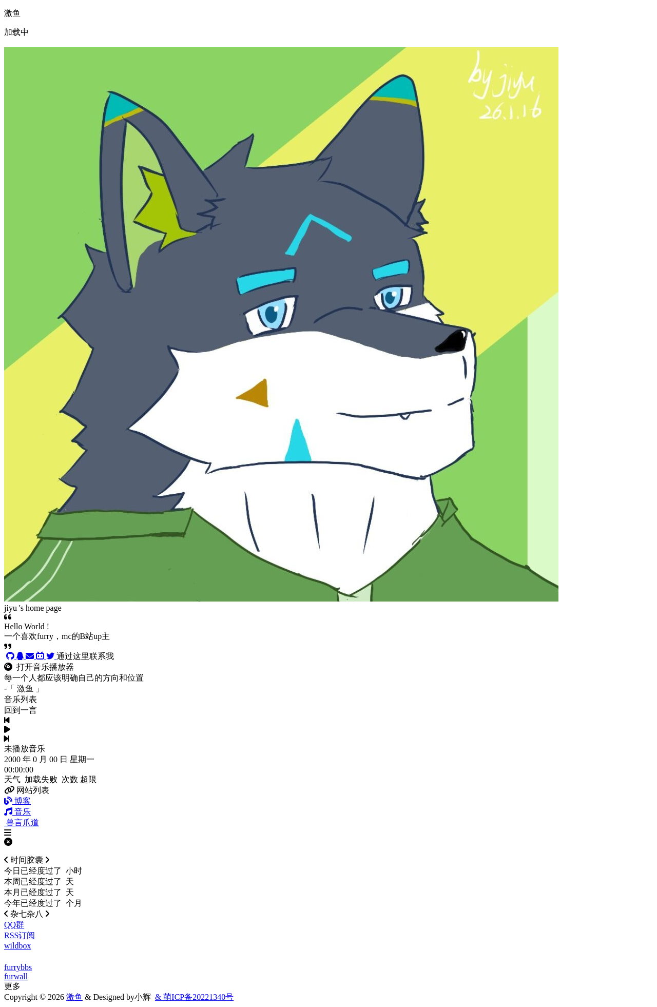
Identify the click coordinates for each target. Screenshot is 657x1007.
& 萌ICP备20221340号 (194, 997)
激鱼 (74, 997)
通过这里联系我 (85, 656)
